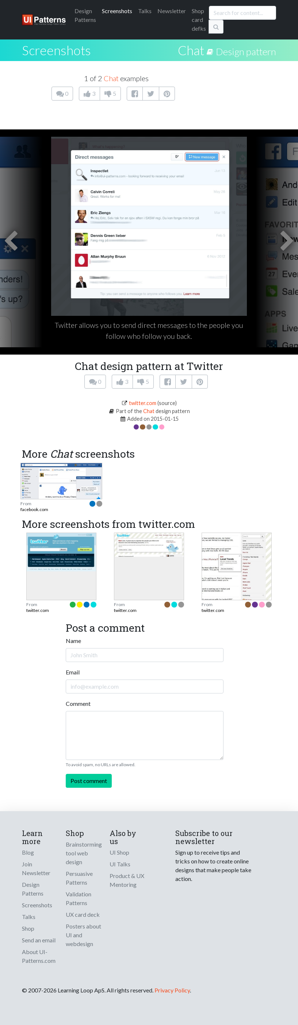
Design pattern (246, 51)
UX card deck (83, 914)
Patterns (85, 15)
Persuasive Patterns (79, 878)
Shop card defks (199, 19)
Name (73, 640)
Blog (28, 852)
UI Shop (119, 852)
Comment (78, 703)
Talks (145, 10)
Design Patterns (32, 889)
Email (73, 672)
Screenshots (117, 10)
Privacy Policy (172, 990)
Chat (191, 50)
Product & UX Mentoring (127, 880)
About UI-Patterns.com (39, 956)
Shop (28, 928)
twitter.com (142, 403)
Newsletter (171, 10)
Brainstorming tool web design (84, 853)
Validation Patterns (78, 898)
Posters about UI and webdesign (83, 935)
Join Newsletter (36, 868)
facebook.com (34, 509)
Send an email (39, 940)
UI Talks (120, 864)
